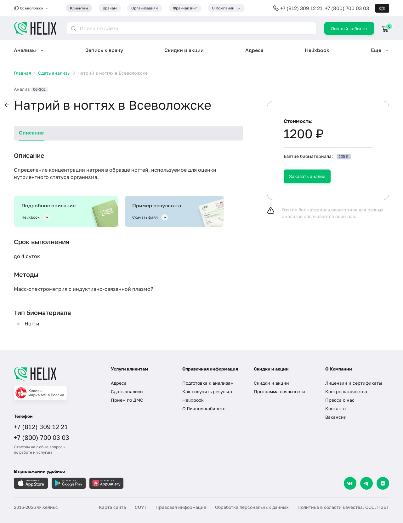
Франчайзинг (185, 8)
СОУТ (141, 507)
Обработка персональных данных (252, 507)
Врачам (110, 8)
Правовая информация (181, 507)
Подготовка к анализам (208, 383)
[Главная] (56, 374)
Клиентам (79, 8)
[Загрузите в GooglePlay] (69, 483)
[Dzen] (383, 483)
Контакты (335, 408)
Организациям (144, 8)
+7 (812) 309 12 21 (301, 8)
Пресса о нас (340, 400)
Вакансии (336, 417)
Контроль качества (346, 391)
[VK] (350, 483)
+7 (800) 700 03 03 (347, 8)
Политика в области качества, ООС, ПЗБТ (343, 507)
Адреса (254, 50)
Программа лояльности (279, 391)
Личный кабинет (349, 28)
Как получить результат (208, 391)
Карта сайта (112, 507)
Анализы (25, 50)
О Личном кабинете (203, 408)
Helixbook (317, 50)
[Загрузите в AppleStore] (31, 483)
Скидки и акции (184, 50)
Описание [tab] (31, 132)
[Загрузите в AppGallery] (106, 483)
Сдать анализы (127, 391)
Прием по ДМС (127, 400)
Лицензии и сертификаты (353, 383)
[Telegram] (366, 483)
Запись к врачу (104, 50)
